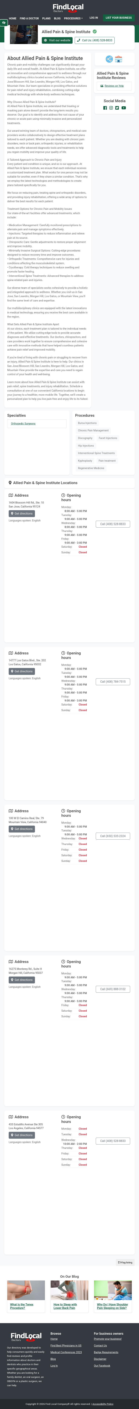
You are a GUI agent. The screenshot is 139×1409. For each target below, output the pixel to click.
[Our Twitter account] (117, 107)
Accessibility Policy (102, 1403)
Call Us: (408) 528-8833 (94, 40)
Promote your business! (108, 1339)
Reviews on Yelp (112, 86)
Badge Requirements (106, 1352)
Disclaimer (100, 1359)
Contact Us (100, 1345)
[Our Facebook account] (105, 107)
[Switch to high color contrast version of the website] (4, 23)
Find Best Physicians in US (65, 1345)
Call (113, 524)
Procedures (72, 18)
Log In (94, 17)
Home (12, 18)
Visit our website (57, 40)
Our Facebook (102, 1365)
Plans (46, 18)
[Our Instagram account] (111, 107)
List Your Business (119, 17)
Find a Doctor (29, 18)
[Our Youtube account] (123, 107)
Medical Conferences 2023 (66, 1352)
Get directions (22, 513)
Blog (57, 18)
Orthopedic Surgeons (23, 423)
